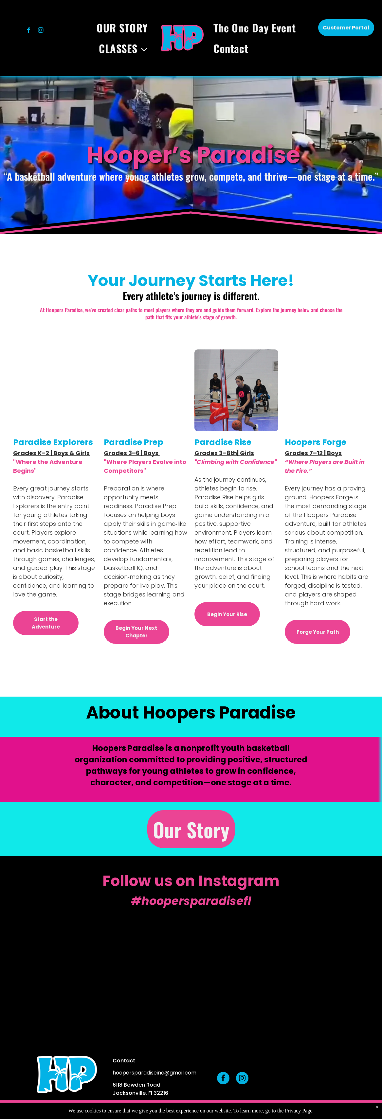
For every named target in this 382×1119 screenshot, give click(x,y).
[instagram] (41, 31)
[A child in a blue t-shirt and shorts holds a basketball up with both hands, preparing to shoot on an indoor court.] (239, 969)
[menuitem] (123, 27)
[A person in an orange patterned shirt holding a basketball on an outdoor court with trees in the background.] (334, 969)
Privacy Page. (299, 1110)
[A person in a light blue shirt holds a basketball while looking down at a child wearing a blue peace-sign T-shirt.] (48, 969)
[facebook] (29, 31)
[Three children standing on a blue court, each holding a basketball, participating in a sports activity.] (143, 969)
